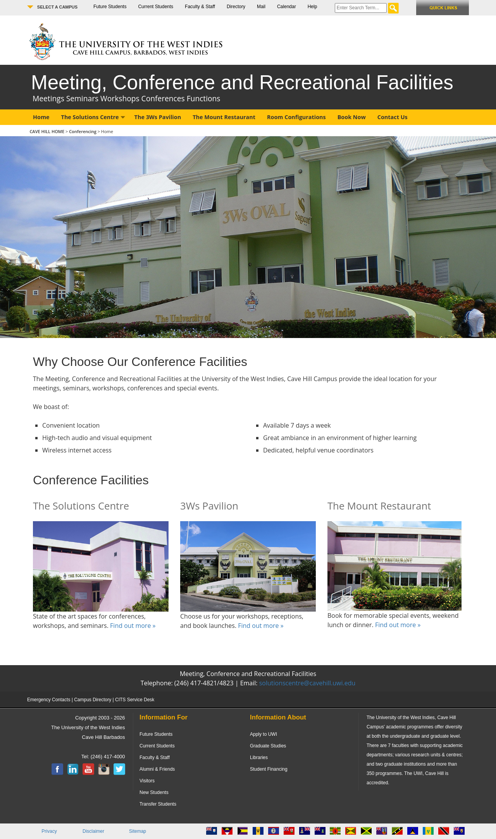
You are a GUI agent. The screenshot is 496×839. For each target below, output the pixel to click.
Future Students (109, 6)
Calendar (286, 6)
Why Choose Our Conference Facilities (140, 362)
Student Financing (269, 769)
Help (312, 6)
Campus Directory (92, 699)
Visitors (147, 781)
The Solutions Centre (93, 117)
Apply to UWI (263, 734)
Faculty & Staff (200, 6)
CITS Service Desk (134, 699)
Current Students (155, 6)
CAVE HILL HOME (47, 131)
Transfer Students (158, 804)
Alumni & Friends (157, 769)
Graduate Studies (268, 746)
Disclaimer (93, 831)
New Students (154, 792)
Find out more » (132, 625)
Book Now (352, 117)
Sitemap (137, 831)
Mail (261, 6)
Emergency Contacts (48, 699)
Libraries (259, 757)
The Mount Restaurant (224, 117)
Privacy (49, 831)
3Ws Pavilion (209, 506)
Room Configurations (296, 117)
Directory (236, 6)
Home (41, 117)
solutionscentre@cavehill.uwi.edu (307, 683)
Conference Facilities (91, 480)
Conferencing (83, 131)
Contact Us (392, 117)
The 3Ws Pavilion (157, 117)
